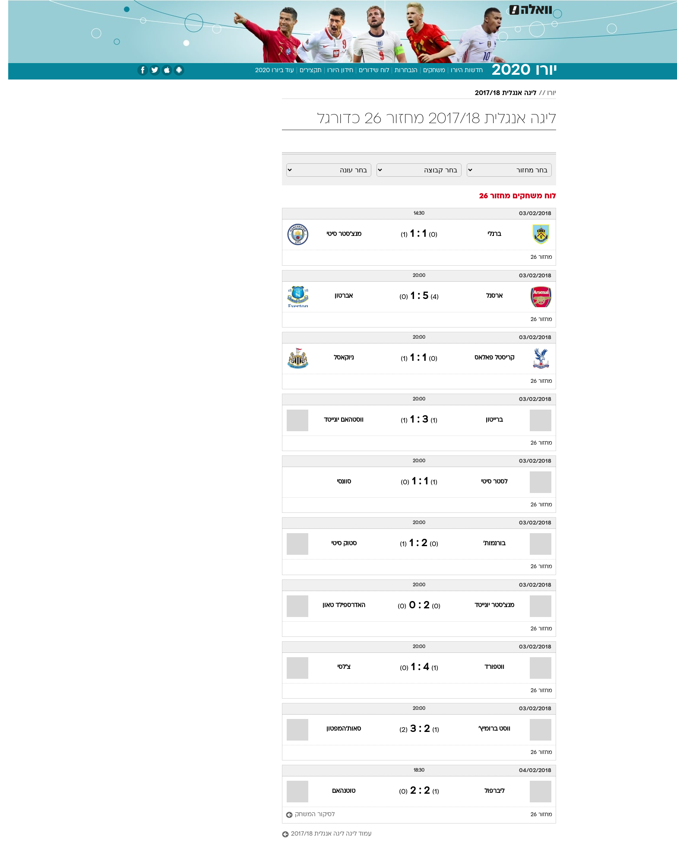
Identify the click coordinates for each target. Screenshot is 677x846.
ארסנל (486, 296)
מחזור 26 (533, 257)
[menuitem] (486, 8)
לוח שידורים (366, 70)
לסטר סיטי (486, 482)
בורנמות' (486, 544)
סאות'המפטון (335, 729)
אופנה (239, 8)
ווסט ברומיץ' (486, 729)
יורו (543, 93)
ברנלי (486, 234)
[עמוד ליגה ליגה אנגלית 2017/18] (411, 834)
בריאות (333, 8)
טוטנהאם (335, 791)
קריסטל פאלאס (486, 358)
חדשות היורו (459, 70)
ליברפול (486, 791)
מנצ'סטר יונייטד (486, 605)
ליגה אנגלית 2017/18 (497, 93)
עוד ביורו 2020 (266, 70)
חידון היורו (332, 70)
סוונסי (336, 482)
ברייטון (486, 420)
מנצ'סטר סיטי (335, 234)
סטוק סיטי (335, 544)
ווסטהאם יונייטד (335, 420)
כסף (383, 8)
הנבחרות (397, 70)
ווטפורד (486, 667)
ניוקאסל (335, 358)
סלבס (406, 8)
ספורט (462, 8)
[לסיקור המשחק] (302, 815)
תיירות (304, 8)
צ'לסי (335, 667)
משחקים (426, 70)
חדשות (491, 8)
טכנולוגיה (272, 8)
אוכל (360, 8)
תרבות (434, 8)
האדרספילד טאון (335, 605)
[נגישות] (11, 8)
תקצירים (302, 70)
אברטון (335, 296)
